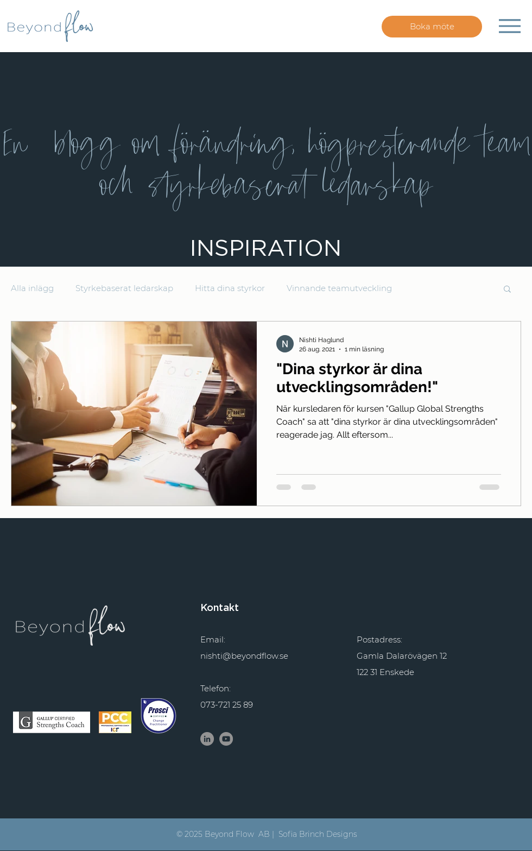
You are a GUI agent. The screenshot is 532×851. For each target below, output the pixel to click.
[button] (507, 289)
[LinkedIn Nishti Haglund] (207, 739)
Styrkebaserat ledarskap (124, 288)
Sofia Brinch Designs (317, 834)
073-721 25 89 (226, 704)
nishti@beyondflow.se (244, 656)
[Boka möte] (432, 26)
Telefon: (215, 688)
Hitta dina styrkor (230, 288)
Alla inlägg (32, 288)
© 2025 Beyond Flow (215, 834)
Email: (212, 639)
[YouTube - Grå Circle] (226, 739)
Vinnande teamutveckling (339, 288)
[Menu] (509, 25)
